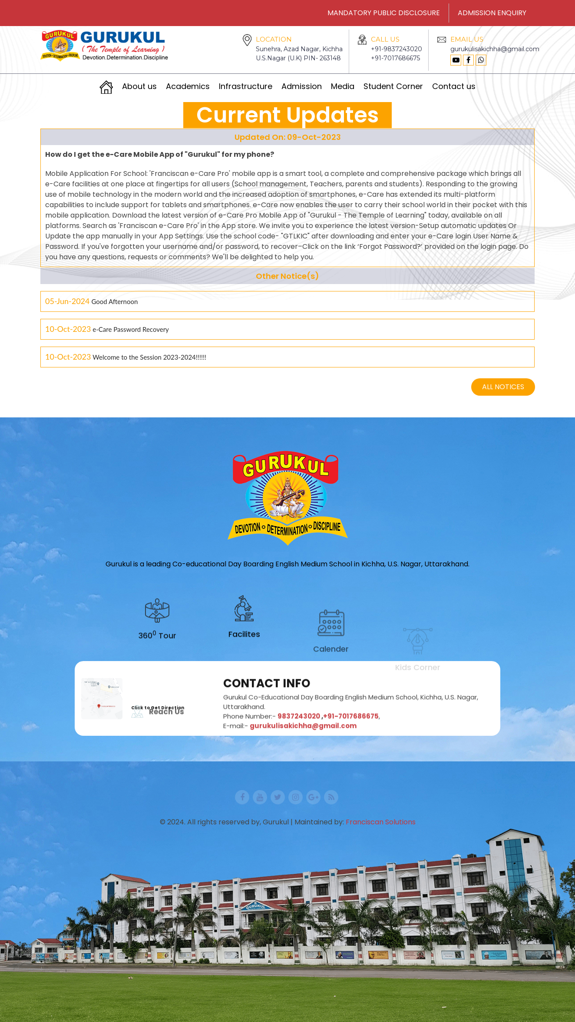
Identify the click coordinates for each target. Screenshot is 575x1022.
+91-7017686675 (395, 69)
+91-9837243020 (396, 59)
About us (139, 86)
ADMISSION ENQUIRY (492, 13)
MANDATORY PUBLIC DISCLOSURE (383, 13)
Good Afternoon (114, 303)
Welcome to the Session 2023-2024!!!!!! (149, 359)
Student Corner (393, 86)
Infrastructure (245, 86)
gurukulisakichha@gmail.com (494, 59)
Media (342, 86)
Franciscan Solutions (381, 822)
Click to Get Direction (157, 708)
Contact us (454, 86)
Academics (188, 86)
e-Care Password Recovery (131, 331)
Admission (301, 86)
